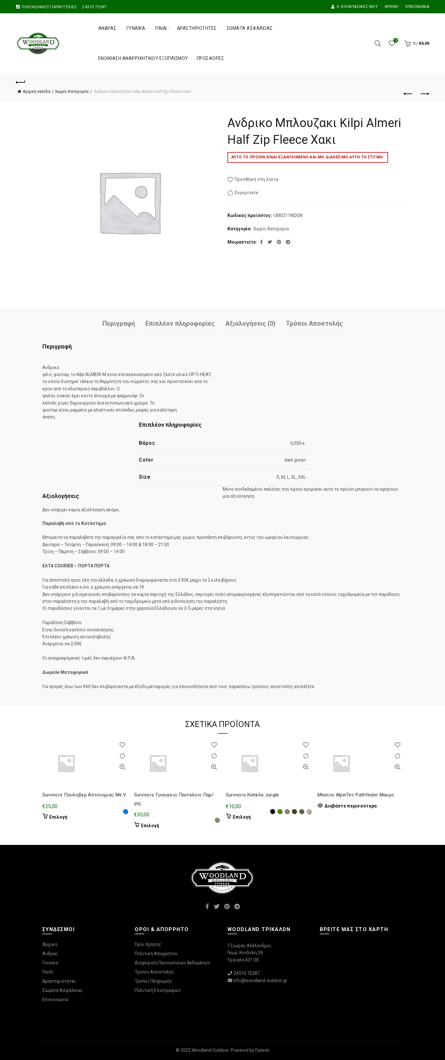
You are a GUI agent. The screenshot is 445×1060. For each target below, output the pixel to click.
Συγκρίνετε (246, 192)
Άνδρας (107, 28)
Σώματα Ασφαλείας (250, 28)
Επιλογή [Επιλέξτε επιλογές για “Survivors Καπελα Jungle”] (242, 817)
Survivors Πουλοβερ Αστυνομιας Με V (84, 795)
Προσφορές (210, 58)
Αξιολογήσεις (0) (250, 323)
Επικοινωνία (417, 6)
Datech (262, 1050)
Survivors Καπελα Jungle (252, 795)
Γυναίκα (136, 28)
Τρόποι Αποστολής (314, 323)
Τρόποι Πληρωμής (153, 981)
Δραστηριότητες (197, 28)
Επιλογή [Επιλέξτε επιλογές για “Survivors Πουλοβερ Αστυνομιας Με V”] (58, 817)
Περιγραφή (118, 323)
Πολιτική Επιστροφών (158, 990)
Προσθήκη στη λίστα (256, 179)
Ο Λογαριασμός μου (354, 6)
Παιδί (161, 28)
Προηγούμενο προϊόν (408, 93)
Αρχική (391, 6)
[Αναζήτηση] (378, 43)
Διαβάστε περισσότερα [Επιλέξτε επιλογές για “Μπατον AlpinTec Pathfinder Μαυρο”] (350, 805)
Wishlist (395, 41)
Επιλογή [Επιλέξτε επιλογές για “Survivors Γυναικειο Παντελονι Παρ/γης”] (150, 825)
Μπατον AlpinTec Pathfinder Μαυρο (356, 795)
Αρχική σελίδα (36, 91)
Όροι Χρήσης (148, 944)
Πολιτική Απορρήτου (156, 953)
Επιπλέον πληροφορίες (180, 323)
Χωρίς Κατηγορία (72, 91)
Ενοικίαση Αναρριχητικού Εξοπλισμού (143, 58)
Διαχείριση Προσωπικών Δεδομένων (172, 962)
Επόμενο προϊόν (424, 93)
